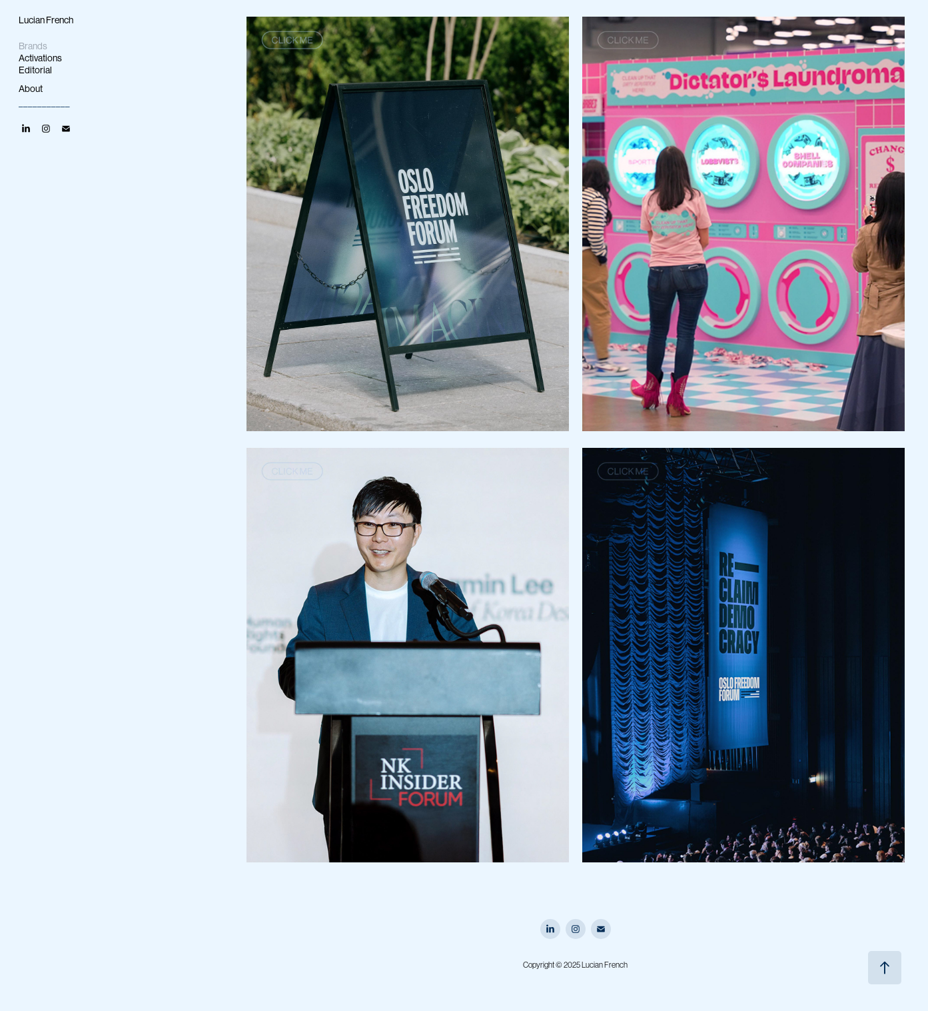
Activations (40, 58)
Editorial (35, 70)
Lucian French (46, 20)
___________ (44, 101)
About (31, 88)
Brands (33, 46)
